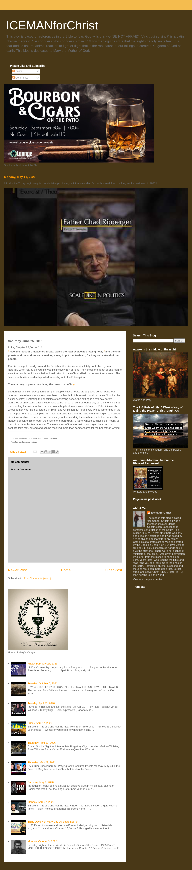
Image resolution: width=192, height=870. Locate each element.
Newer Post (17, 570)
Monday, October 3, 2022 (42, 841)
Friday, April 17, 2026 (40, 722)
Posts (17, 71)
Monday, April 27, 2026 (41, 801)
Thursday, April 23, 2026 (42, 742)
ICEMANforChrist (52, 25)
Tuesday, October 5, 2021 (42, 683)
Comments (20, 77)
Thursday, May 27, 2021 (41, 762)
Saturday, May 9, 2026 (41, 782)
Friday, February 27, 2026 (42, 663)
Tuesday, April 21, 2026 (41, 703)
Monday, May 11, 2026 (20, 177)
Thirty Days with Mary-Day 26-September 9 (52, 821)
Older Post (113, 570)
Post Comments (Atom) (37, 578)
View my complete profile (147, 579)
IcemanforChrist (161, 512)
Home (66, 570)
